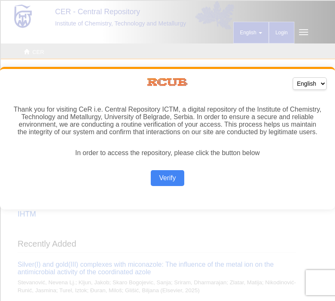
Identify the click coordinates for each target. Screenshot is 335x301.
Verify (167, 177)
